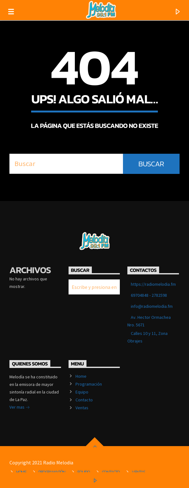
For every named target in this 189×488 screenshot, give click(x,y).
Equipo (81, 392)
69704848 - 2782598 (149, 295)
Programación (88, 384)
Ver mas (19, 407)
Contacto (84, 400)
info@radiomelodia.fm (152, 306)
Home (80, 376)
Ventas (81, 407)
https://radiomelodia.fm (153, 284)
